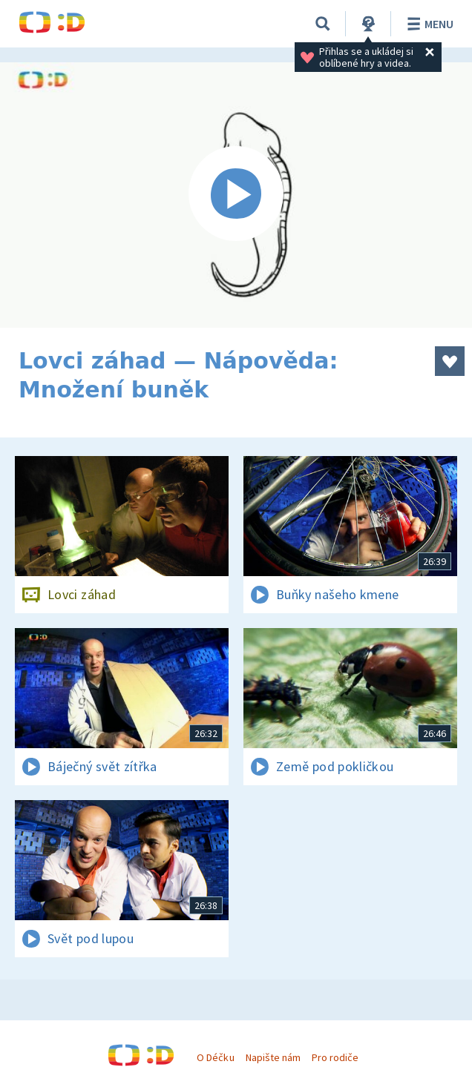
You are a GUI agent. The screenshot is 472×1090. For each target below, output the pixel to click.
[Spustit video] (236, 195)
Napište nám (273, 1057)
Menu (427, 24)
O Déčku (215, 1057)
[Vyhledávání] (323, 23)
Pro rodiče (335, 1057)
